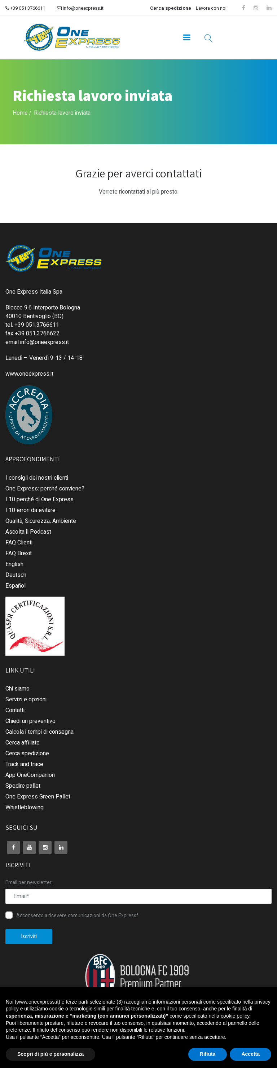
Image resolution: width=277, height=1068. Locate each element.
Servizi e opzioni (26, 699)
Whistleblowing (24, 807)
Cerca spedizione (170, 8)
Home (20, 113)
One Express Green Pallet (37, 796)
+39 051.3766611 (36, 325)
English (14, 564)
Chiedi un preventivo (30, 721)
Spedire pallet (22, 786)
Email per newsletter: (29, 882)
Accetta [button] (250, 1054)
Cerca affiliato (22, 742)
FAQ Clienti (18, 542)
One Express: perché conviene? (44, 488)
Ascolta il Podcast (28, 532)
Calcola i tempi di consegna (39, 732)
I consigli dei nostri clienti (36, 478)
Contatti (15, 710)
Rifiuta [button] (208, 1054)
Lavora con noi (211, 8)
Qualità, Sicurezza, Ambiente (40, 521)
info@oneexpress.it (80, 8)
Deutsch (15, 575)
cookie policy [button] (235, 1016)
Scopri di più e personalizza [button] (50, 1054)
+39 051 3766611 (25, 8)
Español (15, 585)
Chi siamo (17, 688)
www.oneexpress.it (29, 374)
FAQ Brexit (18, 553)
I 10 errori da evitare (30, 510)
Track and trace (24, 764)
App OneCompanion (30, 775)
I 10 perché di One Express (39, 499)
